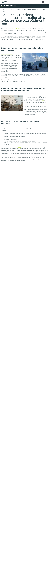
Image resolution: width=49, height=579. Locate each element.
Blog (8, 9)
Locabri (3, 9)
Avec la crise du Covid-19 (7, 54)
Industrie (13, 9)
